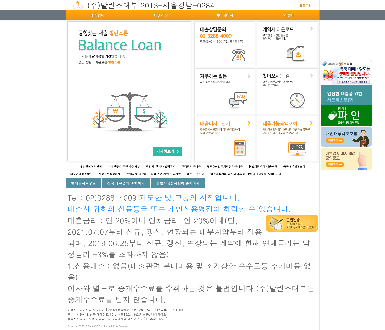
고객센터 (288, 15)
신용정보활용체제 (110, 174)
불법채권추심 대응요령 (263, 166)
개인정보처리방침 (91, 166)
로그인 (307, 5)
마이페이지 (224, 15)
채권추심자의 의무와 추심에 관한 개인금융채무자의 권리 (245, 174)
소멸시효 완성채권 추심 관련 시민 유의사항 (154, 174)
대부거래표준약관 (81, 174)
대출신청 (161, 15)
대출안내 (98, 15)
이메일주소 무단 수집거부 (124, 166)
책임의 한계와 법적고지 (160, 166)
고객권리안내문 (191, 166)
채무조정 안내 (195, 174)
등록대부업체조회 (294, 166)
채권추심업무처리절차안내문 (225, 166)
